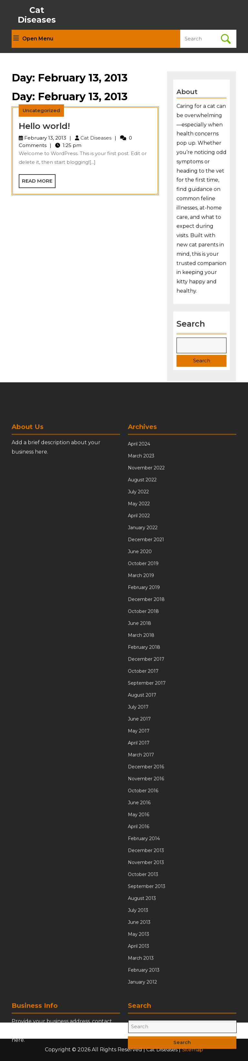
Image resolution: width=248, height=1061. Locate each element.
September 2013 (146, 1015)
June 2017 (139, 847)
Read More (39, 182)
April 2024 (139, 572)
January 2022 (143, 656)
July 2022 (138, 620)
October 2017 (143, 799)
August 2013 (142, 1027)
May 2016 (138, 943)
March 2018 (141, 764)
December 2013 (146, 979)
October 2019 (143, 692)
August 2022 (142, 608)
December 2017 (146, 787)
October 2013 (143, 1003)
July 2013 (138, 1039)
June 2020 (140, 680)
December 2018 (146, 728)
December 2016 (146, 895)
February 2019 (144, 716)
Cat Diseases (37, 15)
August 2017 (142, 823)
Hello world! (44, 126)
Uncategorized (41, 110)
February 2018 (144, 776)
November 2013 (146, 991)
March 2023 (141, 584)
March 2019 (141, 704)
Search (191, 321)
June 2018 (139, 752)
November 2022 (146, 596)
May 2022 (139, 632)
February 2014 (144, 967)
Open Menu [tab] (33, 39)
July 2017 (138, 835)
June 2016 (139, 931)
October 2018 (143, 740)
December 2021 (146, 668)
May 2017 (139, 859)
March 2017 (141, 883)
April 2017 (139, 871)
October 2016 (143, 919)
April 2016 (138, 955)
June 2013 (139, 1051)
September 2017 (147, 811)
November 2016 (146, 907)
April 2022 (139, 644)
